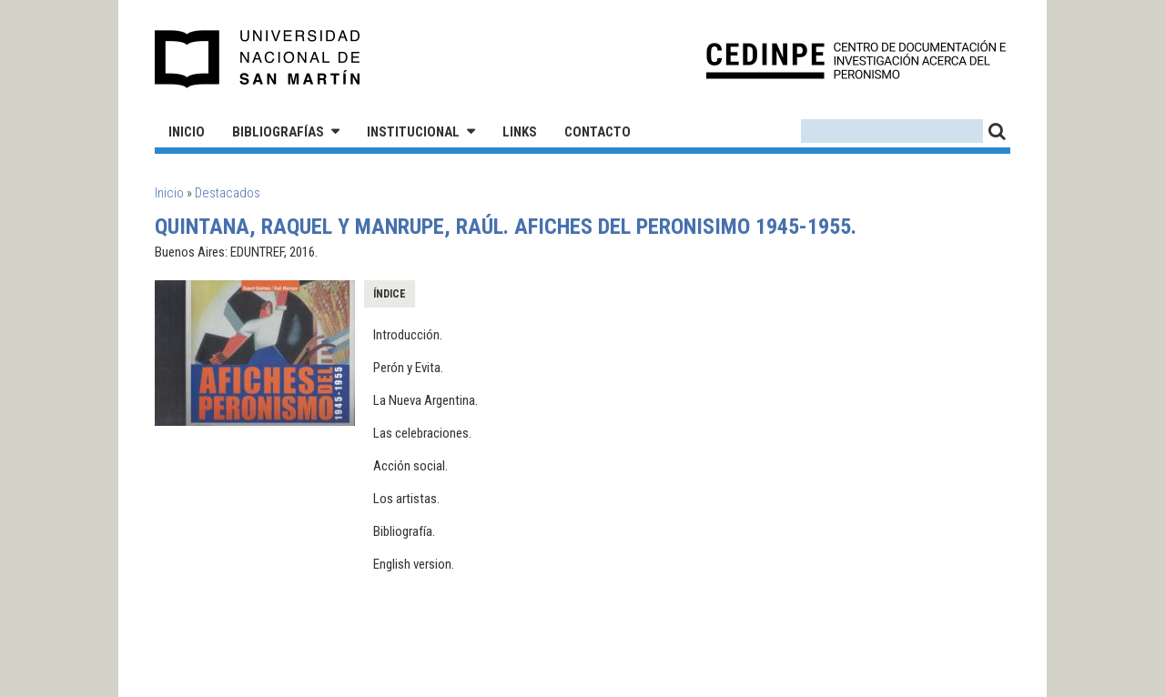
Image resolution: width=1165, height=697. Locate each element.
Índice (389, 294)
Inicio (186, 132)
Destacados (227, 193)
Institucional (413, 132)
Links (519, 132)
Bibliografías (278, 132)
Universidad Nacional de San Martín (258, 59)
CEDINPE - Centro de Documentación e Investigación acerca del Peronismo (856, 59)
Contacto (597, 132)
